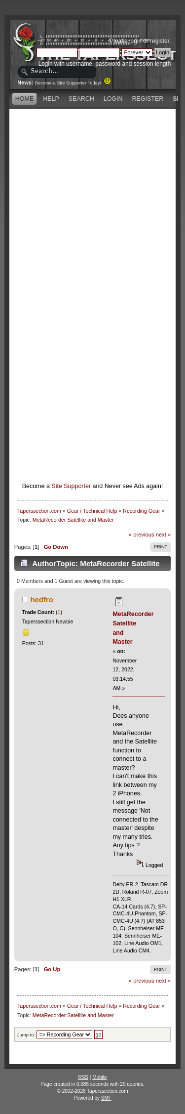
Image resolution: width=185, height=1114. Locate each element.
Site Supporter (71, 486)
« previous (141, 534)
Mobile (99, 1077)
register (159, 41)
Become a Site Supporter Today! (73, 83)
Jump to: (26, 1034)
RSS (83, 1077)
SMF (106, 1098)
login (135, 41)
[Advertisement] (92, 203)
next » (163, 534)
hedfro (41, 599)
